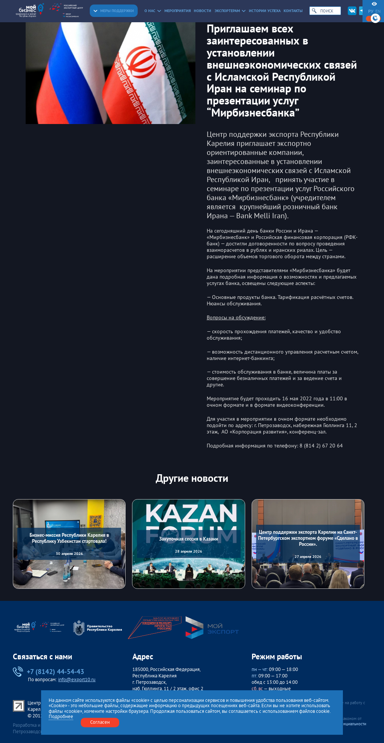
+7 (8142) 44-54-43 (48, 671)
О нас (152, 11)
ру (370, 11)
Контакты (293, 11)
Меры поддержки (114, 10)
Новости (202, 11)
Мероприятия (177, 11)
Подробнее (61, 717)
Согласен (100, 722)
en (378, 11)
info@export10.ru (76, 680)
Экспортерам (230, 11)
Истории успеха (265, 11)
